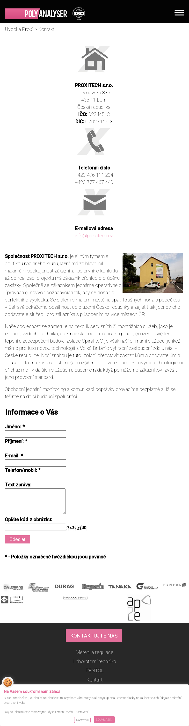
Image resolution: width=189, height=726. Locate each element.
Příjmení (13, 441)
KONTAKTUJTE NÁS (94, 636)
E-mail (11, 456)
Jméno (12, 427)
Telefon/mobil (20, 470)
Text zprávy (17, 485)
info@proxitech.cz (94, 236)
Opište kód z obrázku (28, 519)
